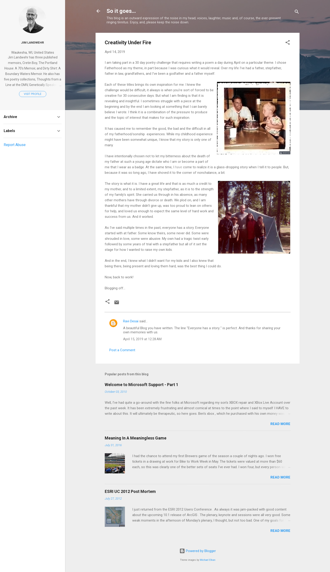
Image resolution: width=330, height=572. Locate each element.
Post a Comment (122, 350)
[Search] (297, 12)
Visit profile (32, 94)
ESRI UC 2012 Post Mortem (130, 491)
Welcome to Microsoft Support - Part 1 (141, 384)
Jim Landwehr (32, 42)
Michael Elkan (207, 559)
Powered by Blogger (197, 551)
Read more (280, 424)
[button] (287, 43)
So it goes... (121, 11)
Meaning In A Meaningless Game (135, 438)
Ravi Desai (130, 321)
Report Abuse (15, 145)
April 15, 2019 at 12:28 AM (142, 339)
